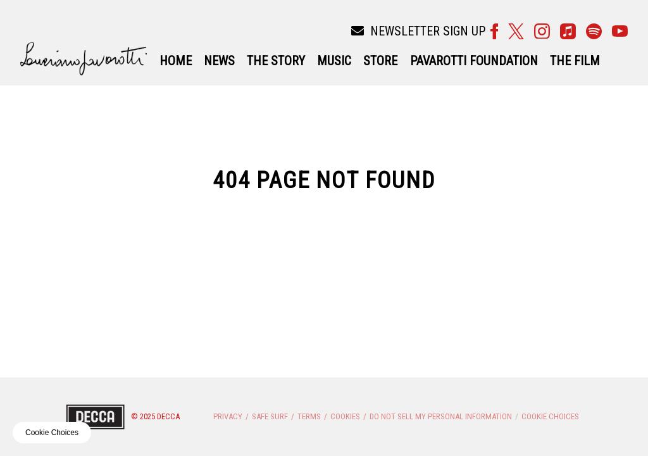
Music (334, 60)
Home (175, 60)
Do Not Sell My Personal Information (441, 416)
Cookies (345, 416)
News (219, 60)
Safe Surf (270, 416)
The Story (276, 60)
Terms (309, 416)
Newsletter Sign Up (418, 31)
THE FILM (575, 60)
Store (380, 60)
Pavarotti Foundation (474, 60)
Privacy (227, 416)
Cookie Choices (550, 416)
